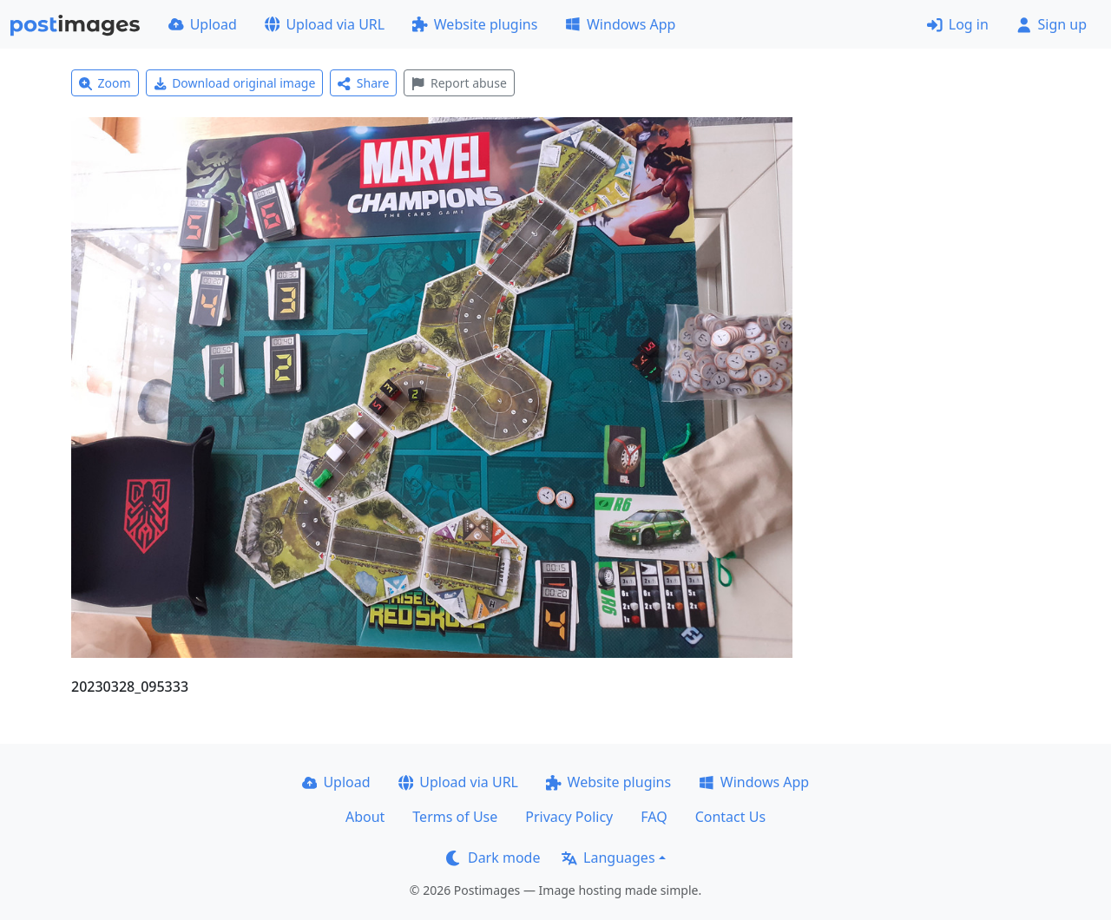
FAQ (654, 816)
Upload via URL (325, 24)
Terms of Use (454, 816)
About (365, 816)
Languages (608, 857)
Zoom (105, 83)
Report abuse (458, 83)
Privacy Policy (569, 816)
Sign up (1051, 24)
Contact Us (730, 816)
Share (363, 83)
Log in (958, 24)
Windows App (620, 24)
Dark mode (493, 857)
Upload (202, 24)
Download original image (235, 83)
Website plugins (474, 24)
